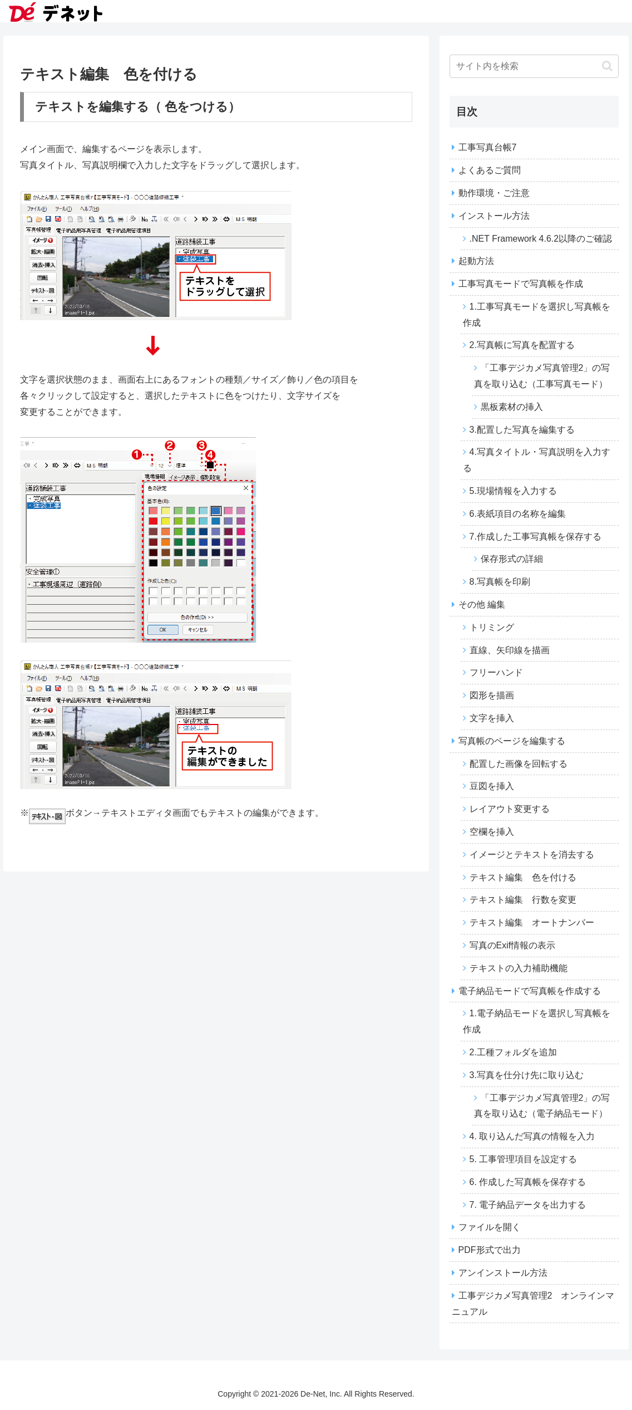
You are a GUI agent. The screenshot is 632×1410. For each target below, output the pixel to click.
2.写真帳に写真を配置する (522, 345)
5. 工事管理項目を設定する (523, 1159)
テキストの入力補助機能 (518, 968)
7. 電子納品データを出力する (528, 1205)
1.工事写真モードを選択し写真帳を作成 (536, 314)
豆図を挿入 (492, 786)
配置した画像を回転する (518, 763)
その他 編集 (481, 604)
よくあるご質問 (489, 170)
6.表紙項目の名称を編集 (518, 513)
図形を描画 (492, 695)
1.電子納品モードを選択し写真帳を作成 (536, 1021)
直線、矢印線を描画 (510, 650)
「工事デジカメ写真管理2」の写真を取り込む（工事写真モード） (542, 376)
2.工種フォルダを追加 (513, 1052)
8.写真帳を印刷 (500, 581)
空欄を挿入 (492, 831)
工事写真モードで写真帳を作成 (520, 283)
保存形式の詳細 (512, 559)
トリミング (492, 627)
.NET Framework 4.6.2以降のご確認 (541, 238)
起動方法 (476, 261)
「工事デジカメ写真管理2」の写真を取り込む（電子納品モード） (542, 1106)
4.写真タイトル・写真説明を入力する (536, 460)
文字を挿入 (492, 718)
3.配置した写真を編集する (522, 429)
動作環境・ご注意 (494, 193)
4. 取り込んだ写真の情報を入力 (532, 1136)
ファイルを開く (489, 1227)
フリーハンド (496, 672)
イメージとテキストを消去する (532, 854)
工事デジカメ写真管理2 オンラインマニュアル (533, 1303)
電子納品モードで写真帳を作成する (529, 991)
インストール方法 (494, 216)
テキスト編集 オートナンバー (532, 922)
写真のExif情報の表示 (513, 945)
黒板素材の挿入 (512, 407)
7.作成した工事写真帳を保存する (535, 536)
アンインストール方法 (502, 1272)
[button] (607, 66)
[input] (534, 66)
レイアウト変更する (510, 809)
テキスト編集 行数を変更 (523, 899)
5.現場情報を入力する (513, 491)
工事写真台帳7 (487, 147)
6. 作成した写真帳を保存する (528, 1182)
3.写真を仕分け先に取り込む (527, 1075)
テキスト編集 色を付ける (523, 877)
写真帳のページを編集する (511, 741)
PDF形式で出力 (489, 1250)
